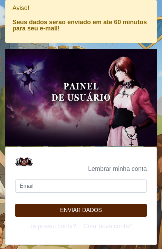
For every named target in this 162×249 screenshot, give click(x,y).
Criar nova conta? (108, 226)
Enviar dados (81, 210)
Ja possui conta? (52, 226)
